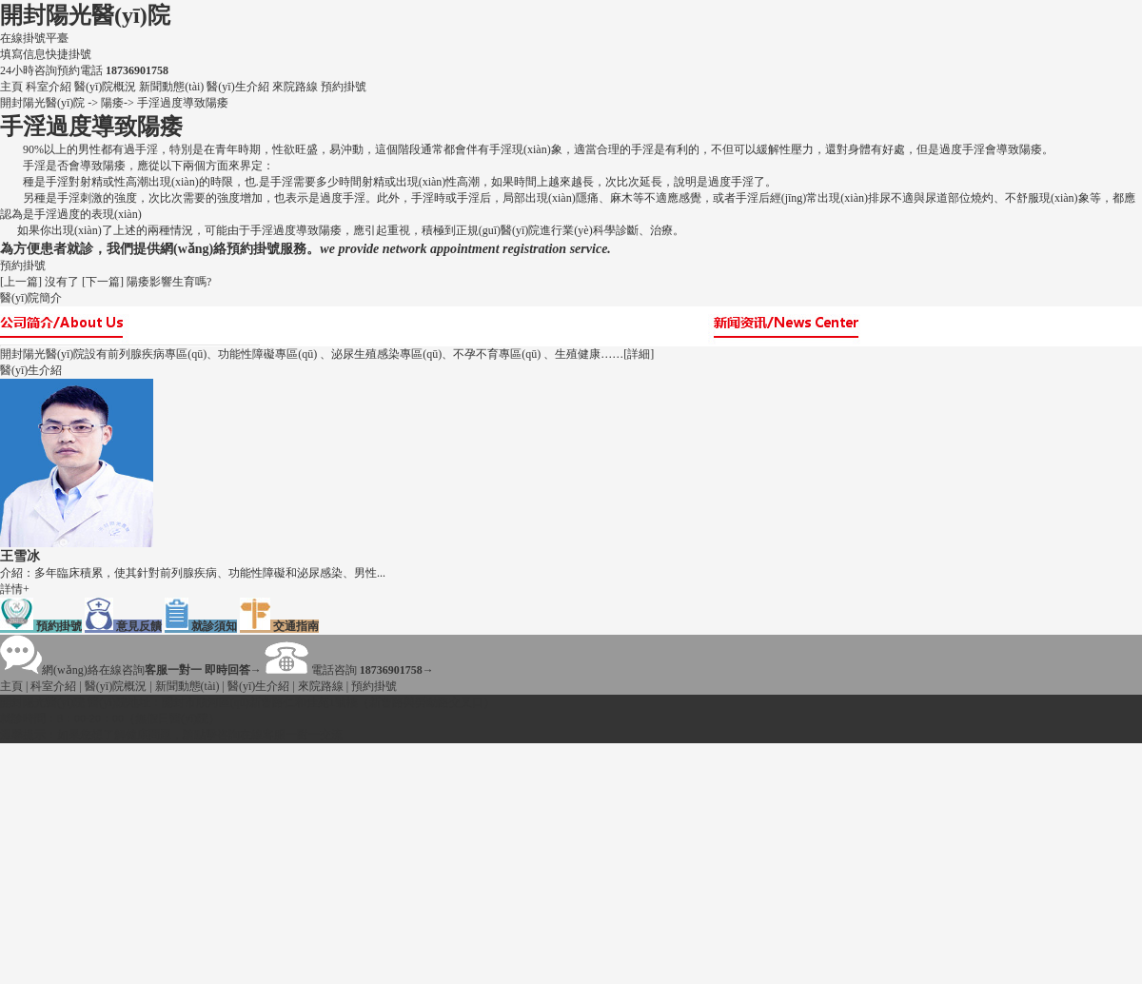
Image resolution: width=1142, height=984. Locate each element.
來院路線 (296, 86)
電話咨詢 (349, 670)
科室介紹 (50, 86)
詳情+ (15, 589)
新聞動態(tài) (173, 86)
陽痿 (112, 102)
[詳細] (638, 354)
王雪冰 (20, 555)
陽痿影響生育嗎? (169, 281)
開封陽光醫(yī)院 (85, 15)
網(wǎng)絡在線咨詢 (131, 670)
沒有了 (62, 281)
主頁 (11, 86)
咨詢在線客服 (251, 734)
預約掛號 (343, 86)
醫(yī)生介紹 (239, 86)
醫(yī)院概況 (106, 86)
